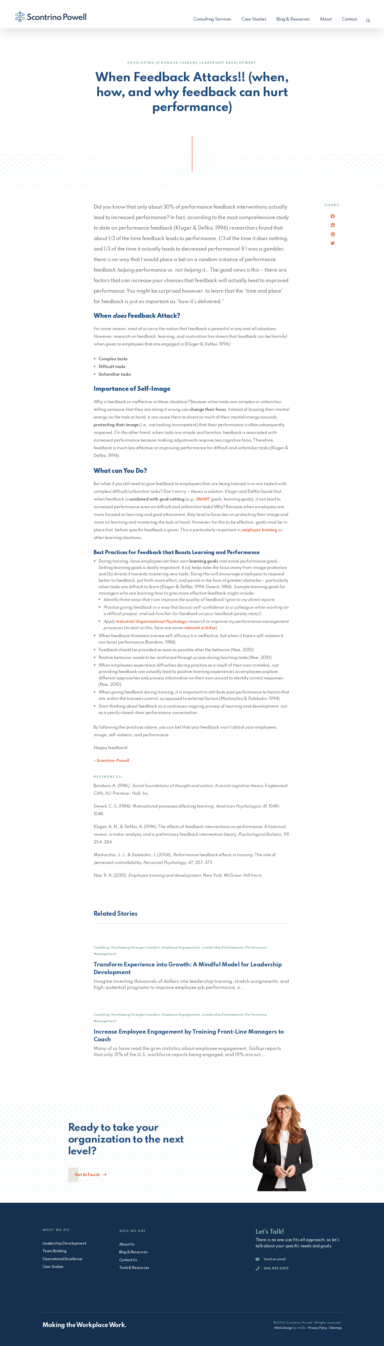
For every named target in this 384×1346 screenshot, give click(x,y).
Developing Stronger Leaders (160, 63)
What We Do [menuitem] (57, 1227)
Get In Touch (88, 1175)
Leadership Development (231, 63)
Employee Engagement (184, 947)
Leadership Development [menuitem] (65, 1242)
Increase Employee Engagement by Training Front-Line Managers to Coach (189, 1036)
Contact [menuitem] (347, 19)
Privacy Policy (316, 1328)
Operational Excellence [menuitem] (63, 1258)
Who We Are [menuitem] (133, 1228)
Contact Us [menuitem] (129, 1259)
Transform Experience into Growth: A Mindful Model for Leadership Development (192, 969)
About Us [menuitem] (128, 1243)
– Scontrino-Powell (112, 760)
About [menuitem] (323, 19)
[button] (367, 19)
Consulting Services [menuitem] (209, 19)
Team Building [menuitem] (55, 1250)
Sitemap (335, 1328)
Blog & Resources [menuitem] (290, 19)
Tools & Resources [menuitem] (136, 1268)
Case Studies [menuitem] (251, 19)
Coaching (102, 947)
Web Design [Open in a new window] (281, 1328)
